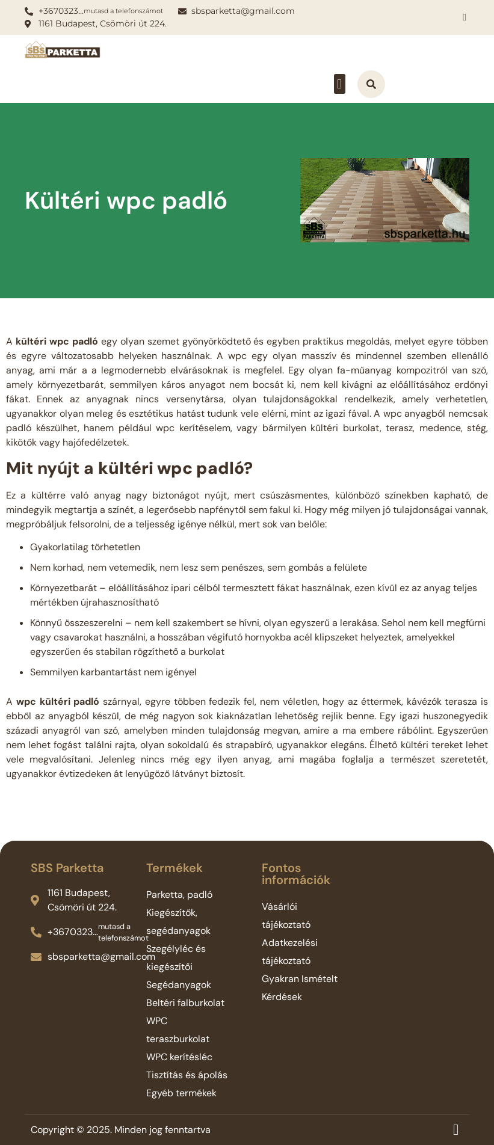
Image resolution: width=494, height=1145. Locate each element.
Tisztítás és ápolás (186, 1075)
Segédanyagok (178, 984)
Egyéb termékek (181, 1093)
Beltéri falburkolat (185, 1002)
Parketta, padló (179, 894)
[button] (339, 84)
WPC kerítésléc (179, 1057)
